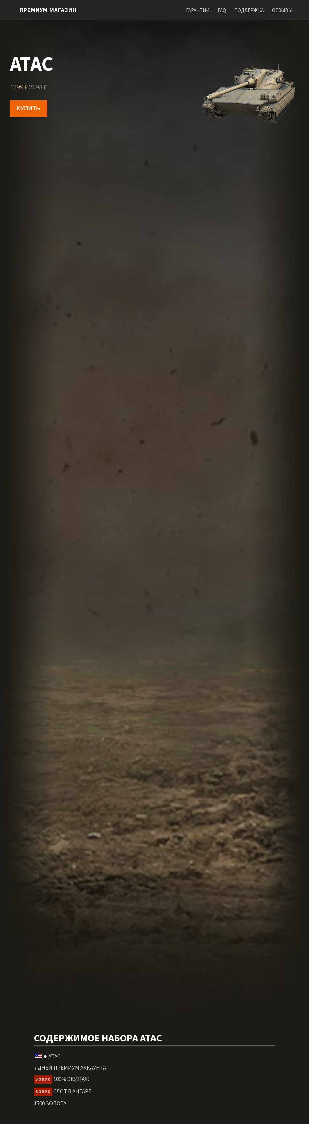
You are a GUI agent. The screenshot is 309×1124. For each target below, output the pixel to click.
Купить (28, 108)
